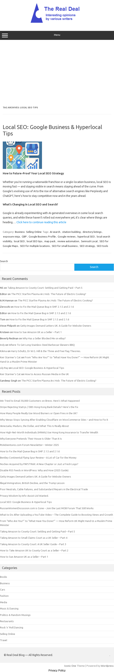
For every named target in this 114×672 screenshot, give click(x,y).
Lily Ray (4, 367)
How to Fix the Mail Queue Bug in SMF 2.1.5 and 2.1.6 (44, 306)
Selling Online (34, 231)
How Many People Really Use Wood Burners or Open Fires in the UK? (39, 413)
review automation (68, 241)
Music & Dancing (9, 608)
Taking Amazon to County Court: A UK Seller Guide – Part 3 (33, 544)
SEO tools (102, 246)
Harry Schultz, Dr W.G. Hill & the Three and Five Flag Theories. (46, 351)
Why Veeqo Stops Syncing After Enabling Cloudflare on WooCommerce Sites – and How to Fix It (54, 419)
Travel (3, 640)
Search (4, 261)
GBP (24, 236)
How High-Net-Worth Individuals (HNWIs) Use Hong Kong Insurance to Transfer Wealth (49, 432)
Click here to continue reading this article (41, 222)
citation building (71, 231)
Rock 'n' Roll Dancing (11, 627)
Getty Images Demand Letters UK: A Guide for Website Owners (55, 325)
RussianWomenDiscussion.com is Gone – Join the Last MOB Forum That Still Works (47, 508)
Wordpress (107, 665)
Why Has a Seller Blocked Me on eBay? (44, 338)
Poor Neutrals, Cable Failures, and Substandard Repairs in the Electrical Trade (44, 489)
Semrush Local (89, 241)
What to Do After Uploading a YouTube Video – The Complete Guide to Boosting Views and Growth (56, 514)
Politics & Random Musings (15, 615)
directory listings (92, 231)
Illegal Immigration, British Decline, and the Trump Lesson (32, 483)
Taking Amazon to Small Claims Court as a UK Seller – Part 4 (33, 537)
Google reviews (67, 236)
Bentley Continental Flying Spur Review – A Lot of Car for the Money (38, 457)
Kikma (3, 351)
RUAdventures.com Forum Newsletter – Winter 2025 (29, 445)
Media (3, 602)
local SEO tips (34, 241)
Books (3, 576)
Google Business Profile (42, 236)
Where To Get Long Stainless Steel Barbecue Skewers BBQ (42, 344)
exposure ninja (11, 236)
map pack (50, 241)
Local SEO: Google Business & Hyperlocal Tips (38, 367)
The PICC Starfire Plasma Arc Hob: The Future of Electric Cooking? (48, 294)
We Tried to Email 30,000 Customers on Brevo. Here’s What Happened (40, 400)
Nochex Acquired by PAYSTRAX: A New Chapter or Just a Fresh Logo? (39, 464)
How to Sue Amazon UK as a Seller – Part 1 (38, 332)
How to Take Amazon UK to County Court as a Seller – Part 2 (34, 550)
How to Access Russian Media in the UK (47, 374)
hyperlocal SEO (86, 236)
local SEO (19, 241)
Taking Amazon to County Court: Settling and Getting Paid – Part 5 (44, 287)
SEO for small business (65, 246)
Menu (57, 35)
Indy (2, 344)
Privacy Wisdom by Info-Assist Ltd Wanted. (24, 495)
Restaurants (7, 621)
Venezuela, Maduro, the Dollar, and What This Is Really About (34, 426)
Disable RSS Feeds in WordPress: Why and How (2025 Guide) (34, 470)
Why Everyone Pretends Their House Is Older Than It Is (31, 438)
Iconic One (70, 665)
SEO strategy (87, 246)
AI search (55, 231)
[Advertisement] (57, 73)
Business (20, 231)
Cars (2, 589)
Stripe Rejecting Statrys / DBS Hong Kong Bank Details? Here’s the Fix (39, 407)
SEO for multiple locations (35, 246)
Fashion (4, 595)
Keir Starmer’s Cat (10, 357)
